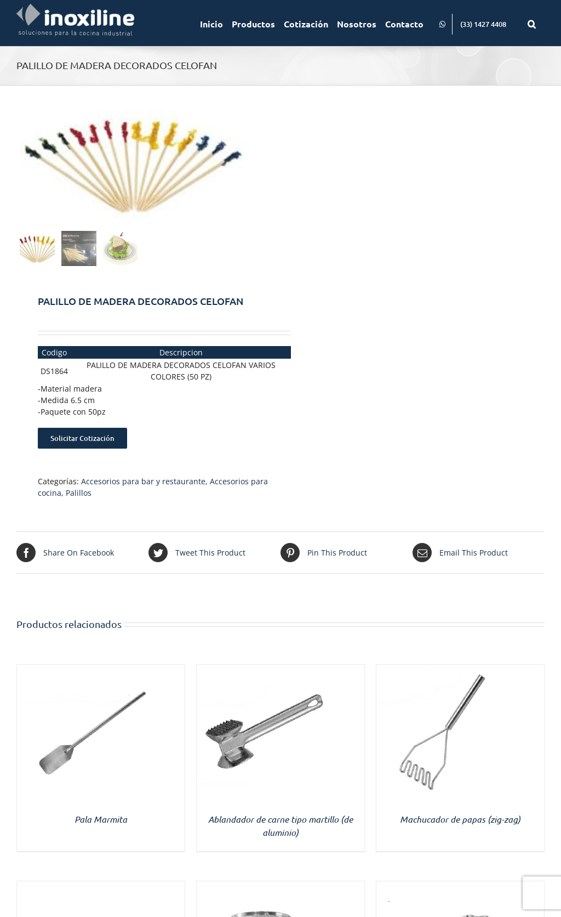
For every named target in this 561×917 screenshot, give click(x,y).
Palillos (78, 493)
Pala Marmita (101, 819)
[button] (532, 23)
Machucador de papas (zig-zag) (460, 819)
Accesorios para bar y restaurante (143, 481)
